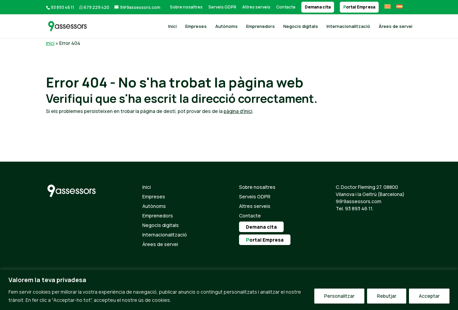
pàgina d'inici (238, 111)
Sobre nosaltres (186, 7)
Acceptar (429, 296)
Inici (172, 26)
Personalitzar (339, 296)
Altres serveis (256, 7)
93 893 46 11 (62, 7)
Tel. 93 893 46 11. (354, 208)
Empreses (196, 26)
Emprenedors (260, 26)
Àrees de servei (395, 26)
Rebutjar (386, 296)
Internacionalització (348, 26)
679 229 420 (96, 7)
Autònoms (226, 26)
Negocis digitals (300, 26)
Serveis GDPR (222, 7)
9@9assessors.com (358, 201)
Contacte (286, 7)
